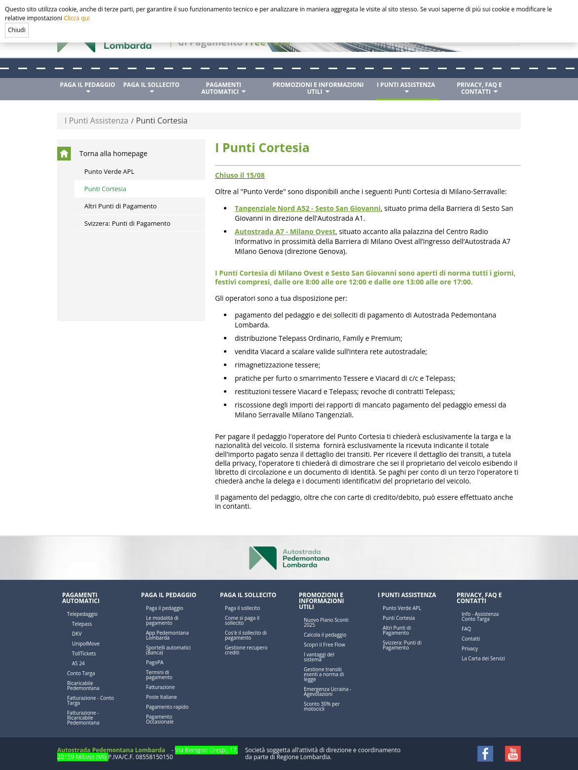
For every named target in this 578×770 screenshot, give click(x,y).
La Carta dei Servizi (483, 658)
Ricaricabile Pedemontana (83, 685)
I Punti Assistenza (97, 120)
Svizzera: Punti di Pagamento (127, 223)
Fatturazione (160, 687)
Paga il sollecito (248, 595)
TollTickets (84, 653)
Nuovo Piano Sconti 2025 (326, 622)
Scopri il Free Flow (324, 644)
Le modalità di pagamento (162, 620)
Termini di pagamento (159, 675)
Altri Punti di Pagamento (120, 206)
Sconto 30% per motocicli (322, 706)
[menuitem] (88, 88)
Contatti (471, 638)
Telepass (82, 623)
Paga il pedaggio (168, 595)
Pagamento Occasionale (160, 719)
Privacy (470, 648)
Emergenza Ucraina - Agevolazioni (327, 691)
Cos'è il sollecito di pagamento (246, 635)
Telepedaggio (82, 613)
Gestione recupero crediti (246, 650)
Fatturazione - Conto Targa (90, 700)
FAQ (466, 628)
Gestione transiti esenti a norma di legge (324, 674)
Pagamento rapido (167, 706)
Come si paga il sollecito (242, 620)
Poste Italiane (161, 696)
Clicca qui (77, 18)
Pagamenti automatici (81, 598)
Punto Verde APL (109, 171)
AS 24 (78, 663)
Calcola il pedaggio (325, 634)
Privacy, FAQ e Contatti (479, 598)
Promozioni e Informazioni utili (321, 601)
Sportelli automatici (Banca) (168, 650)
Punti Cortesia (162, 120)
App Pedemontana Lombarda (167, 635)
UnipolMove (86, 643)
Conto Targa (81, 673)
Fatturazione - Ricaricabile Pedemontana (83, 717)
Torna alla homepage (113, 153)
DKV (76, 633)
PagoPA (154, 662)
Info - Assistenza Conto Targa (480, 616)
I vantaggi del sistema (319, 657)
